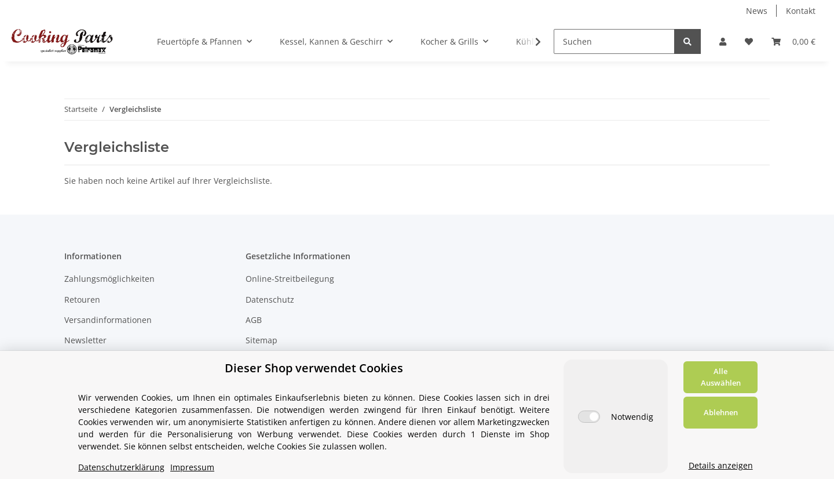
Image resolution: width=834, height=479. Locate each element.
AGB (254, 319)
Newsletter (85, 340)
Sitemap (261, 340)
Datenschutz (270, 299)
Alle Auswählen (721, 377)
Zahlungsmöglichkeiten (109, 278)
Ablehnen (721, 412)
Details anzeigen (721, 465)
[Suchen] (614, 41)
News (756, 10)
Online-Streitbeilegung (290, 278)
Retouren (82, 299)
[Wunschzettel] (749, 41)
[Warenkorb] (793, 41)
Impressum (192, 467)
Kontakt (800, 10)
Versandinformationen (108, 319)
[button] (723, 41)
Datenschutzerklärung (121, 467)
